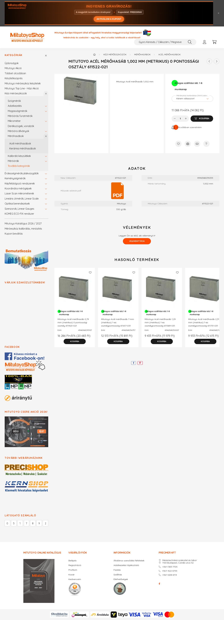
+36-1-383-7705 (169, 567)
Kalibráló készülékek (19, 155)
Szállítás (118, 574)
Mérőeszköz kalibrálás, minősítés (23, 228)
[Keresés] (190, 42)
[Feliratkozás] (187, 127)
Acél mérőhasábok (20, 143)
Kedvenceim (74, 579)
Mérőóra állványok (18, 131)
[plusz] (186, 118)
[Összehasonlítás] (188, 144)
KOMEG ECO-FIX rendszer (19, 213)
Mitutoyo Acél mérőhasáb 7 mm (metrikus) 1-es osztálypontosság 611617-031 (117, 322)
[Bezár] (218, 13)
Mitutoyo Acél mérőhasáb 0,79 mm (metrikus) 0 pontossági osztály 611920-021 (73, 322)
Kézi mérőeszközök (16, 93)
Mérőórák (13, 160)
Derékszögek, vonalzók (21, 126)
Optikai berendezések (17, 203)
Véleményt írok (137, 241)
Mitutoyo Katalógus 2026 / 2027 (23, 223)
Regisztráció (74, 565)
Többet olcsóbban (15, 73)
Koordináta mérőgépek (18, 188)
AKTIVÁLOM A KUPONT (108, 19)
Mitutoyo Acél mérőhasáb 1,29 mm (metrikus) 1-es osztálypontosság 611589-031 (160, 322)
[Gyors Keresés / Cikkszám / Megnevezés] (165, 42)
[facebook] (133, 363)
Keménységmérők (15, 178)
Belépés (72, 560)
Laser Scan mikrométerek (19, 193)
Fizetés (117, 570)
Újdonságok (12, 63)
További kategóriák (19, 165)
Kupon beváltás (14, 233)
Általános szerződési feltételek (129, 560)
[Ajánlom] (197, 144)
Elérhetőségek (121, 579)
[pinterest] (140, 363)
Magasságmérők (17, 111)
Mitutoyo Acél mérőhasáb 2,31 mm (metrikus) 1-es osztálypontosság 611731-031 (203, 322)
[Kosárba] (202, 118)
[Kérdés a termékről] (206, 144)
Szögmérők (14, 100)
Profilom (72, 570)
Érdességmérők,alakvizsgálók (22, 173)
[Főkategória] (94, 54)
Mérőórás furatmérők (20, 115)
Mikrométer (14, 120)
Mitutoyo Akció (13, 68)
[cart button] (214, 42)
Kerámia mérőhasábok (22, 148)
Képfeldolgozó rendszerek (20, 183)
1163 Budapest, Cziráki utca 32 (178, 562)
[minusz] (174, 118)
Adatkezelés (15, 105)
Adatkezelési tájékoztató (126, 565)
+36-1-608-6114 (169, 575)
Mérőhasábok (16, 136)
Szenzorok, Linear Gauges (19, 208)
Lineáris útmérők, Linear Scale (22, 198)
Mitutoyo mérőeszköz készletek (23, 83)
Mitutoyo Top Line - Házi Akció (22, 88)
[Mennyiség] (180, 118)
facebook (159, 584)
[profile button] (204, 42)
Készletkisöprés (14, 78)
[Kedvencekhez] (178, 144)
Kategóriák (13, 55)
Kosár (71, 574)
